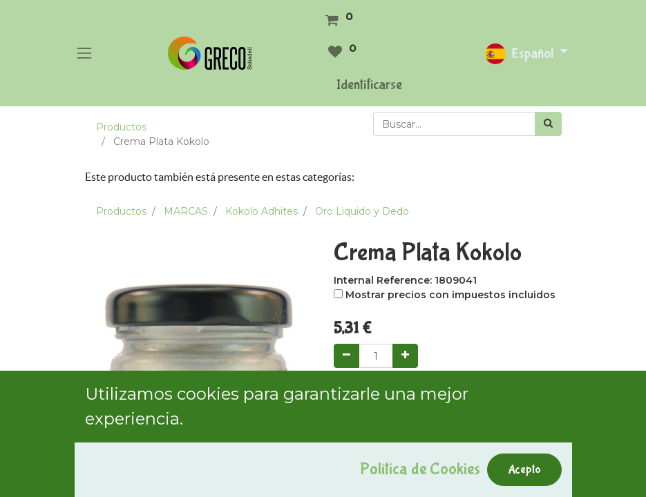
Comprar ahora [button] (480, 394)
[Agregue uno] (405, 356)
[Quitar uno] (346, 356)
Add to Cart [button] (380, 394)
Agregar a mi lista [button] (382, 457)
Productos (121, 127)
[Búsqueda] (548, 124)
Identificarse (369, 84)
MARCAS (186, 211)
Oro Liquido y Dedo (362, 211)
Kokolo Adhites (261, 211)
